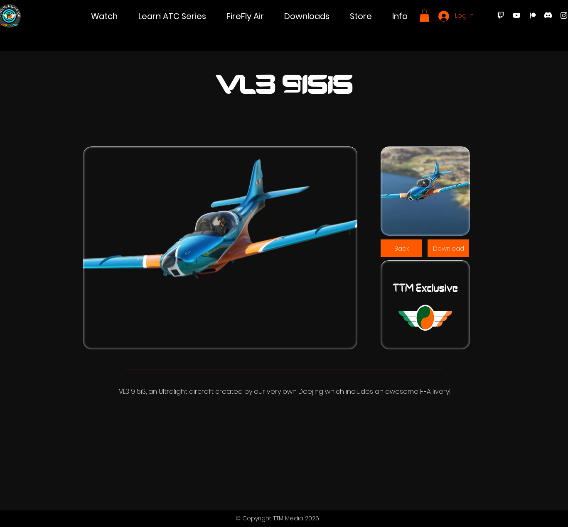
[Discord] (548, 15)
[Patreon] (532, 15)
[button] (104, 16)
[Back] (401, 248)
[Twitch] (501, 15)
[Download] (448, 248)
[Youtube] (516, 15)
